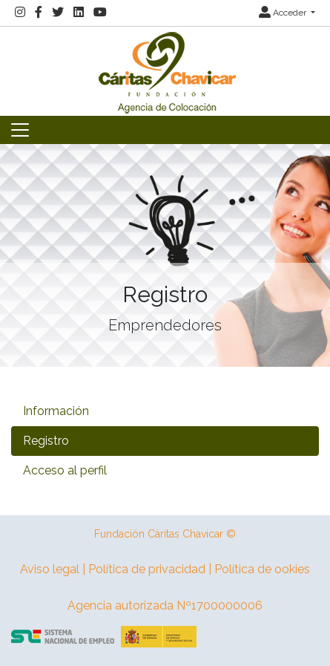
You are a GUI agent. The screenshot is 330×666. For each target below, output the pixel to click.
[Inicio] (165, 70)
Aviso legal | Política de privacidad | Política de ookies (165, 569)
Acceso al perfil (65, 470)
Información (56, 411)
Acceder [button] (283, 12)
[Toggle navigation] (20, 130)
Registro (46, 441)
